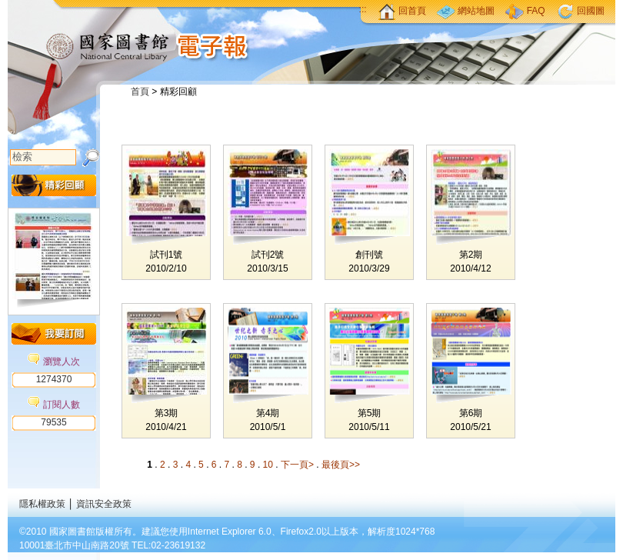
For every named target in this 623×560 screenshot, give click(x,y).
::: (363, 9)
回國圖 (580, 10)
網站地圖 (466, 10)
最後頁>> (340, 464)
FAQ (525, 10)
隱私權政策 (42, 503)
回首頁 (402, 10)
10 (269, 464)
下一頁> (297, 464)
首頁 (140, 91)
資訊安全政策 (104, 503)
